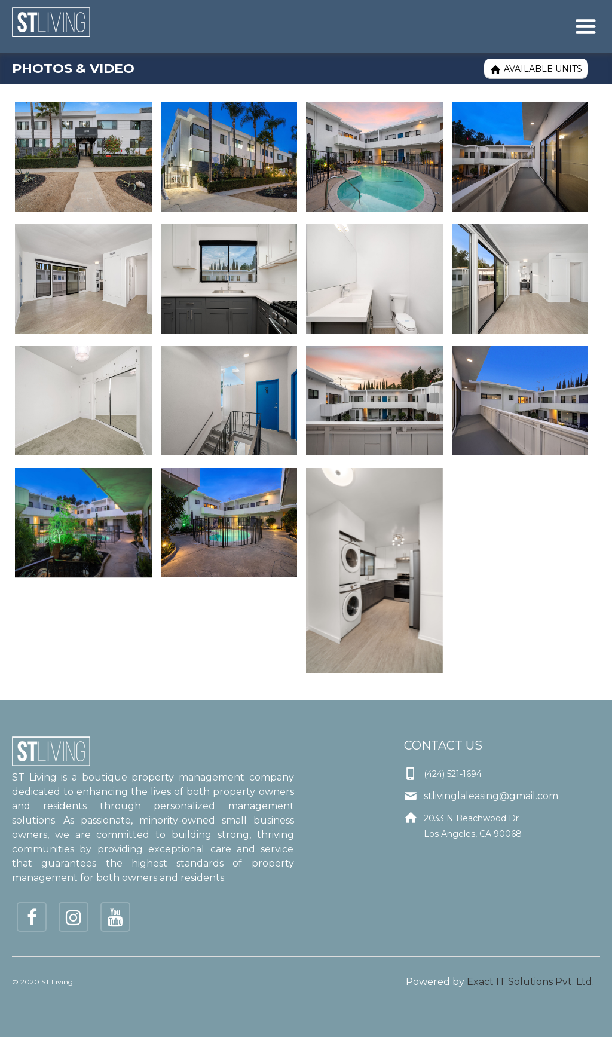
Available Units (536, 69)
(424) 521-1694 (453, 774)
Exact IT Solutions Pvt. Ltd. (530, 981)
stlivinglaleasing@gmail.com (491, 796)
